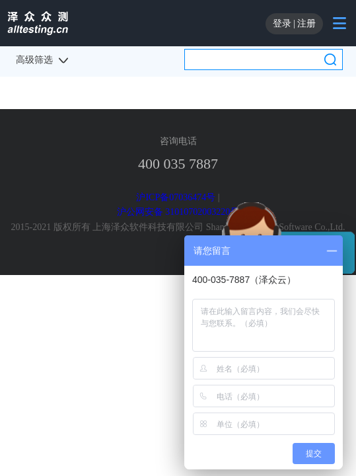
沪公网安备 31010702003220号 (178, 212)
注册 (306, 23)
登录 (282, 23)
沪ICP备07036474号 (175, 197)
